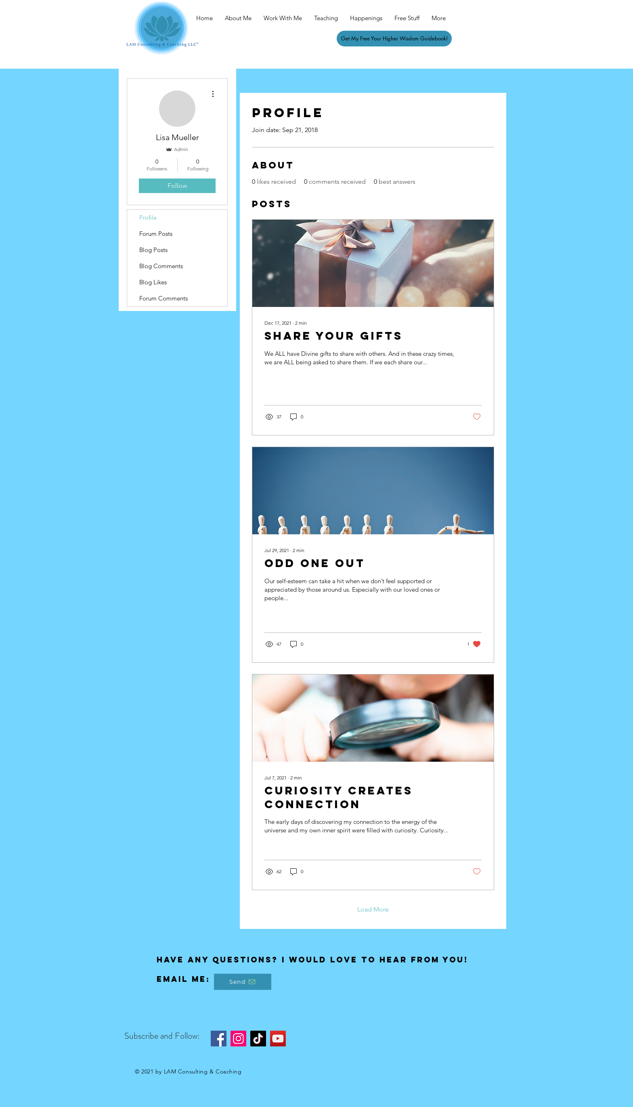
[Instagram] (238, 1038)
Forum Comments (163, 298)
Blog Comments (161, 266)
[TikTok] (258, 1038)
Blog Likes (153, 282)
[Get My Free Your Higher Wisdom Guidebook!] (394, 38)
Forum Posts (155, 233)
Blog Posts (153, 250)
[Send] (242, 982)
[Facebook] (218, 1038)
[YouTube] (278, 1038)
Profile (148, 217)
